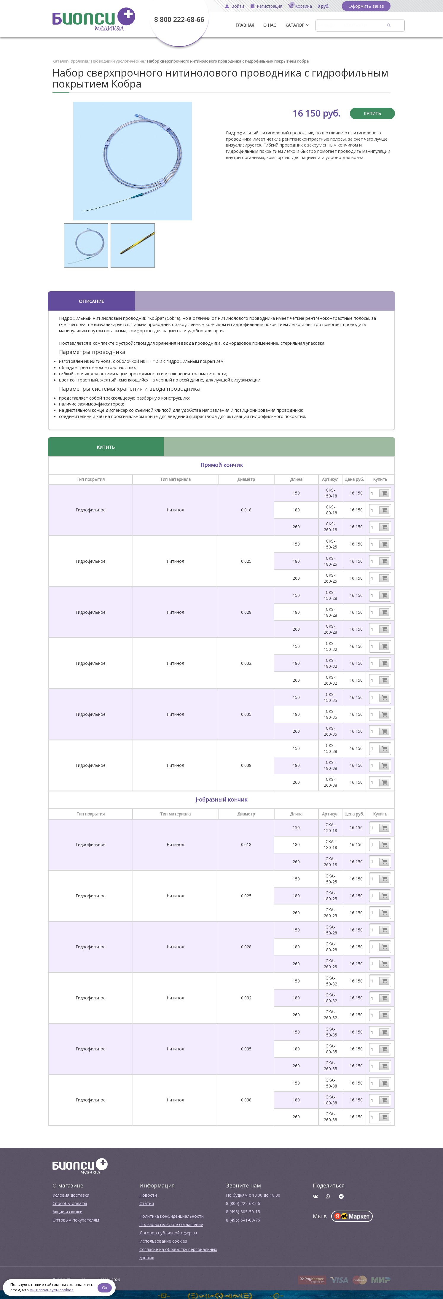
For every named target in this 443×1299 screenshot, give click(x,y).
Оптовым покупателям (75, 1218)
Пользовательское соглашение (171, 1222)
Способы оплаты (69, 1201)
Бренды (326, 25)
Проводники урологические (117, 59)
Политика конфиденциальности (171, 1214)
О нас (269, 25)
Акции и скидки (67, 1209)
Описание (91, 299)
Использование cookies (163, 1239)
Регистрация (269, 6)
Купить (372, 111)
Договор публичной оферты (168, 1230)
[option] (132, 159)
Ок (106, 1287)
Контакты (355, 25)
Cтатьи (146, 1201)
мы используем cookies (52, 1289)
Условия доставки (70, 1193)
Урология (79, 59)
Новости (148, 1193)
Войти (237, 6)
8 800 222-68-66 (179, 19)
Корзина (303, 6)
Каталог (294, 25)
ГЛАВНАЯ (244, 25)
